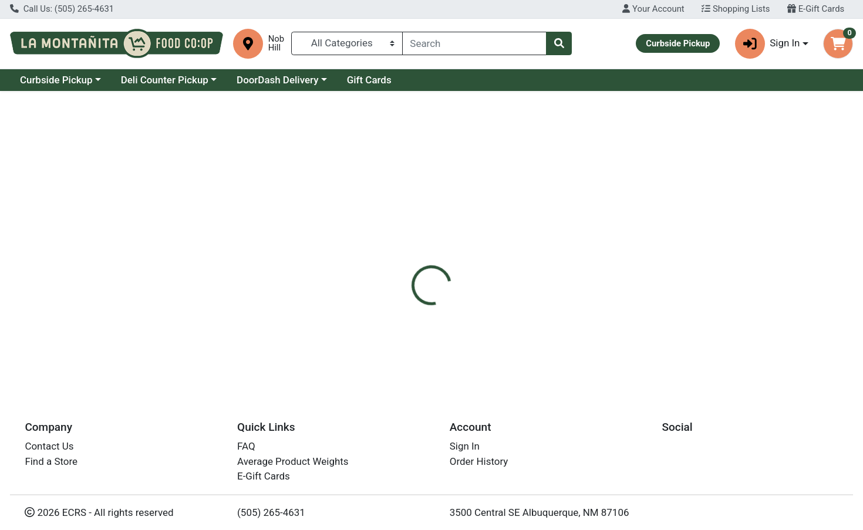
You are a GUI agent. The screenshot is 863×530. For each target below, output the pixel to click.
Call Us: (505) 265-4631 (62, 9)
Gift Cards (369, 80)
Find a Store (51, 461)
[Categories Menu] (347, 43)
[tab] (393, 250)
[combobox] (474, 43)
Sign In (465, 447)
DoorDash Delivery (277, 80)
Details (392, 250)
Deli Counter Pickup (164, 80)
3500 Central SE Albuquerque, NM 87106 (539, 512)
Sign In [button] (767, 44)
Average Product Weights (292, 461)
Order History (479, 461)
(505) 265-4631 (271, 512)
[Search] (474, 43)
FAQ (246, 447)
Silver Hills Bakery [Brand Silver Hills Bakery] (520, 323)
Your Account (653, 9)
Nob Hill (276, 43)
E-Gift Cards (815, 9)
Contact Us (49, 447)
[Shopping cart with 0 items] (838, 44)
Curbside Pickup (56, 80)
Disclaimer (447, 250)
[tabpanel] (612, 322)
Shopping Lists (736, 9)
